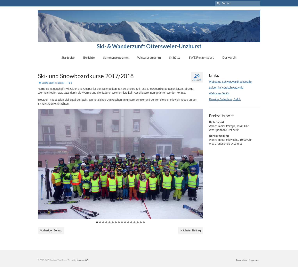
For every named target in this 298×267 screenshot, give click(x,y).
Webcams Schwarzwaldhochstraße (230, 81)
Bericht (61, 83)
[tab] (97, 222)
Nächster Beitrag (191, 230)
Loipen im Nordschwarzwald (226, 87)
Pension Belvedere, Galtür (225, 99)
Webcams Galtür (219, 93)
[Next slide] (201, 164)
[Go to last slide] (40, 164)
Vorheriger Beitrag (51, 230)
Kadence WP (82, 260)
